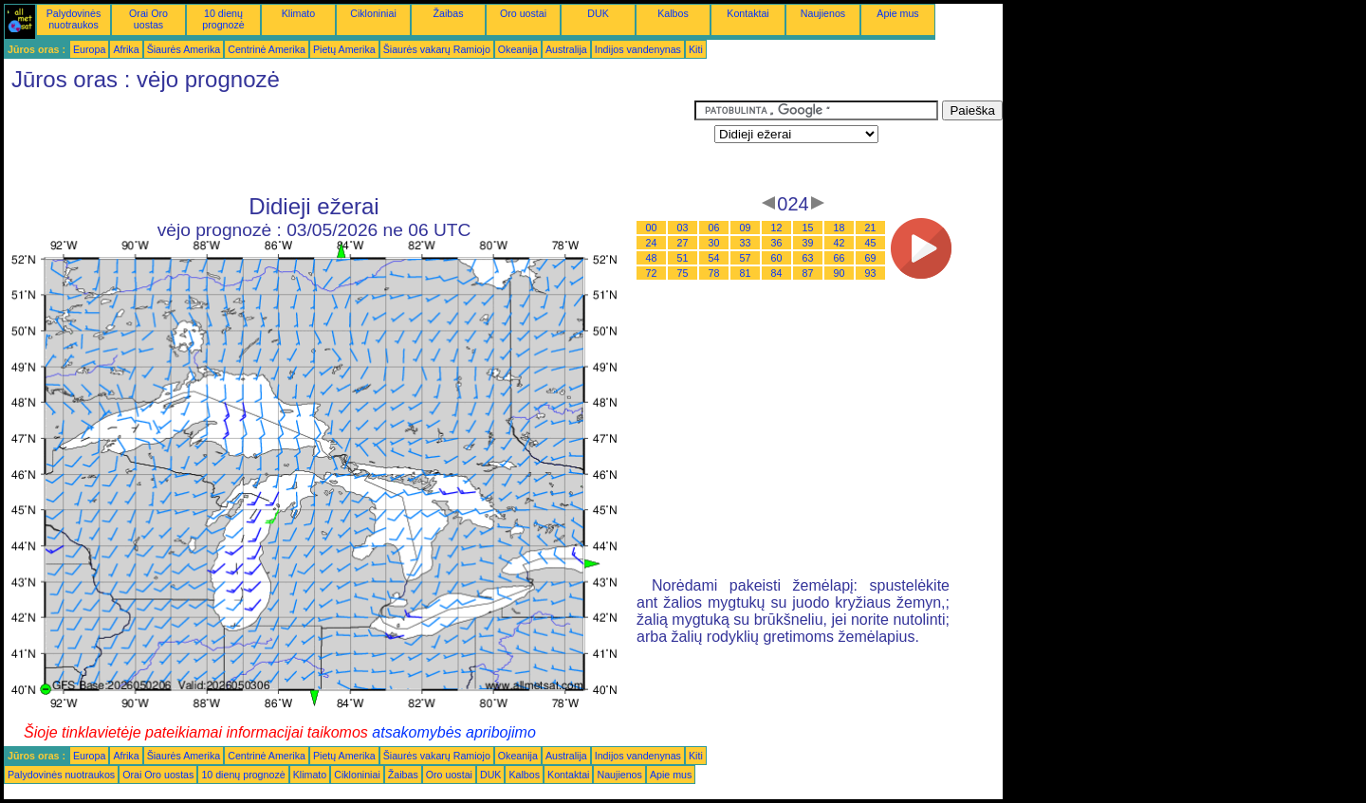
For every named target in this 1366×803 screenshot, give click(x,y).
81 (745, 273)
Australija (566, 49)
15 (808, 227)
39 (808, 242)
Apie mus (897, 13)
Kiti (696, 49)
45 (871, 242)
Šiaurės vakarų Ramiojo (436, 49)
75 (683, 273)
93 (871, 273)
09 (745, 227)
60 (777, 258)
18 (839, 227)
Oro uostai (523, 13)
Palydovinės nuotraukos (73, 19)
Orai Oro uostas (148, 19)
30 (714, 242)
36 (777, 242)
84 (777, 273)
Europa (89, 49)
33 (745, 242)
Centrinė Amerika (266, 49)
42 (839, 242)
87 (808, 273)
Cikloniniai (373, 13)
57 (745, 258)
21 (871, 227)
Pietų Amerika (344, 49)
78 (714, 273)
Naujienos (823, 13)
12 (777, 227)
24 (651, 242)
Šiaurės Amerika (184, 49)
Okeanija (518, 49)
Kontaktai (747, 13)
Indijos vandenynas (638, 49)
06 (714, 227)
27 (683, 242)
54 (714, 258)
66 (839, 258)
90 (839, 273)
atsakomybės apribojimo (454, 732)
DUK (598, 13)
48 (651, 258)
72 (651, 273)
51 (683, 258)
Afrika (125, 49)
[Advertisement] (349, 143)
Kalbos (673, 13)
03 (683, 227)
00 (651, 227)
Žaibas (449, 13)
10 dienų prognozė (223, 19)
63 (808, 258)
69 (871, 258)
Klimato (299, 13)
